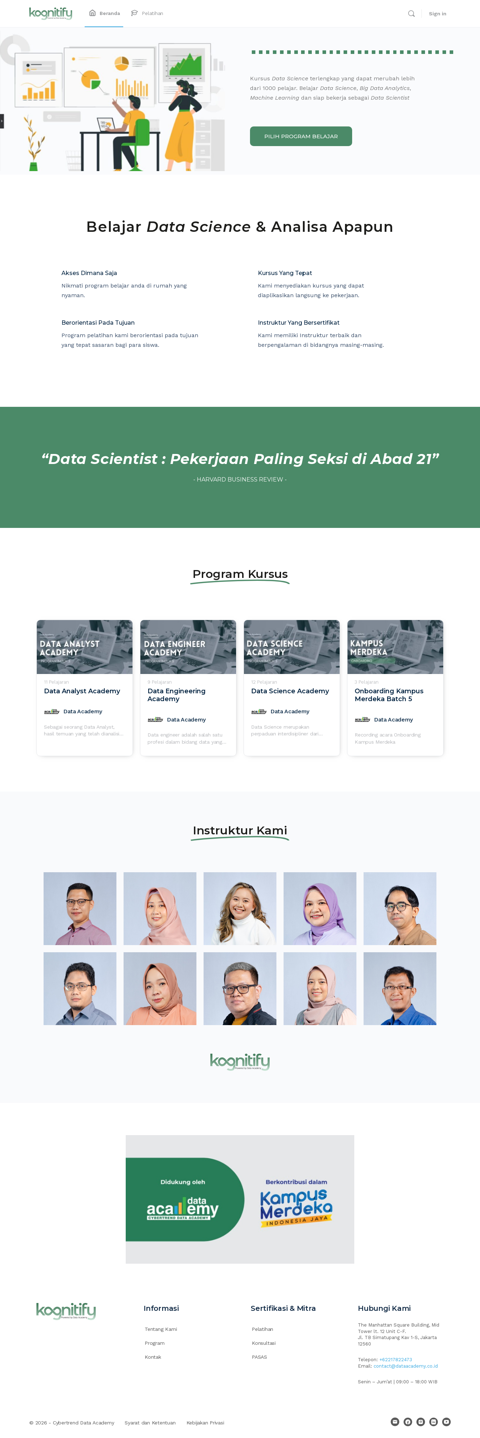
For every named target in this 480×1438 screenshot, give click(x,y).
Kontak (153, 1357)
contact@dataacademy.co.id (406, 1366)
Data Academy (82, 711)
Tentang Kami (161, 1329)
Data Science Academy (290, 691)
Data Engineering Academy (177, 695)
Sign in (437, 13)
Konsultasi (264, 1343)
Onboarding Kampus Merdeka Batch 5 (389, 695)
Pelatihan (262, 1329)
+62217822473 (395, 1359)
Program (155, 1343)
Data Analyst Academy (82, 691)
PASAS (259, 1357)
